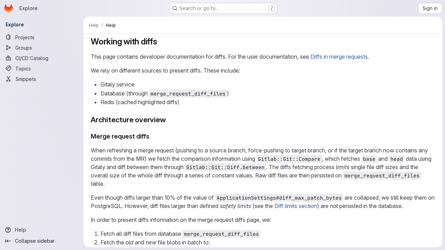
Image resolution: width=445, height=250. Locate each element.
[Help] (42, 230)
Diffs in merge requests (339, 56)
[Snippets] (42, 79)
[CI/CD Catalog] (42, 58)
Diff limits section (295, 205)
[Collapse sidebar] (42, 241)
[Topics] (42, 68)
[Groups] (42, 47)
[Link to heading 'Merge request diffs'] (152, 136)
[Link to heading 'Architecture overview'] (170, 119)
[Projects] (42, 37)
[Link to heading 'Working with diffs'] (161, 41)
